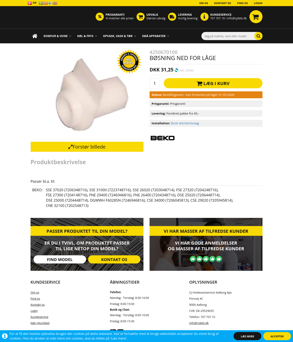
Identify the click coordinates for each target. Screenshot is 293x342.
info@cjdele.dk (199, 323)
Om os (203, 3)
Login (258, 3)
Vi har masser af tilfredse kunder (206, 231)
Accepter (277, 336)
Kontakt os (222, 3)
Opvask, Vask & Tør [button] (119, 36)
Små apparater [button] (155, 36)
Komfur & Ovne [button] (57, 36)
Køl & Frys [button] (87, 36)
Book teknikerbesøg (185, 123)
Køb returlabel (40, 323)
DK (32, 3)
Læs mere (247, 336)
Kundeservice (39, 317)
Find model (60, 259)
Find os (242, 3)
